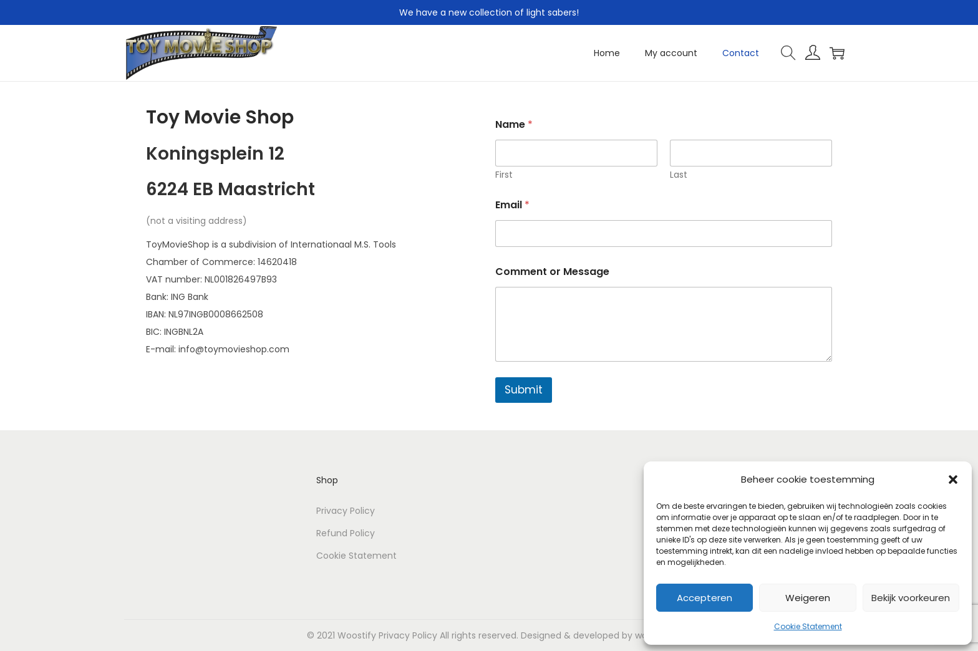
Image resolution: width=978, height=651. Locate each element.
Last (678, 175)
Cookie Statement (808, 626)
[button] (953, 479)
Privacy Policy (345, 510)
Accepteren (704, 597)
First (504, 175)
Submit (524, 389)
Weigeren (807, 597)
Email (512, 205)
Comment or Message (552, 271)
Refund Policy (345, 533)
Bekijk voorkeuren (910, 597)
